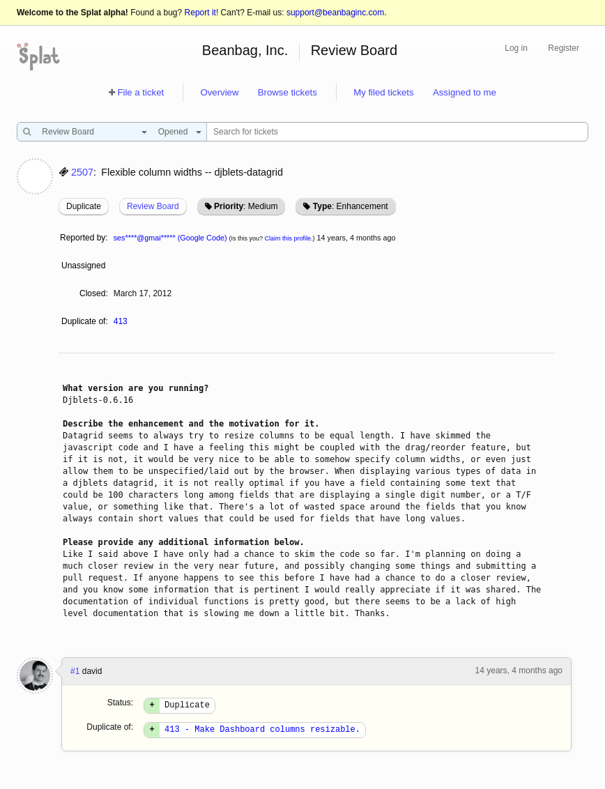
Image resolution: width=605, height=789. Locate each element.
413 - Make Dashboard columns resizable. (262, 733)
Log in (516, 48)
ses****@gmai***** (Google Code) (170, 237)
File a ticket (140, 92)
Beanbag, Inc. (245, 50)
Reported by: (84, 238)
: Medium (245, 206)
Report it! (202, 12)
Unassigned (84, 265)
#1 (74, 671)
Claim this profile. (289, 238)
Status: (120, 702)
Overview (219, 92)
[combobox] (91, 132)
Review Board (354, 50)
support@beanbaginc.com (335, 12)
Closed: (93, 293)
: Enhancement (350, 206)
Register (563, 48)
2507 (82, 172)
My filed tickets (383, 92)
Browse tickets (287, 92)
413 (121, 321)
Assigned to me (464, 92)
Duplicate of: (84, 321)
